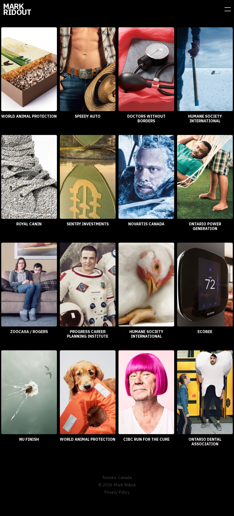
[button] (228, 9)
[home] (17, 9)
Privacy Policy (117, 492)
